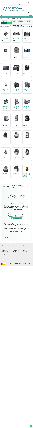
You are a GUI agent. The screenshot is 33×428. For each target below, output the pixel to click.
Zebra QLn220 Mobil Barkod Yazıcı (26, 143)
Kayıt (22, 2)
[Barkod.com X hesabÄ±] (16, 262)
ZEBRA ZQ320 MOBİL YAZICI (16, 177)
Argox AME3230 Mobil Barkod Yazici (5, 41)
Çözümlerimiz (14, 254)
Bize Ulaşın (3, 256)
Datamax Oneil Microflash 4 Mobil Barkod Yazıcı (5, 58)
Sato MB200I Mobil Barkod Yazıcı (26, 41)
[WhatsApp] (31, 426)
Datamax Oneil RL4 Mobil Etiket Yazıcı (16, 58)
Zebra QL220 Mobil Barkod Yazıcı (5, 160)
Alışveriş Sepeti (25, 254)
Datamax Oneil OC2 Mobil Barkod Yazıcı (16, 76)
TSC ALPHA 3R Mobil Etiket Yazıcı (5, 92)
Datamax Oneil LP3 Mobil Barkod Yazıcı (26, 76)
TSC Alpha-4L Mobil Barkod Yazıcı (16, 92)
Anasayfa (3, 16)
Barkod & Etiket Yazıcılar (7, 18)
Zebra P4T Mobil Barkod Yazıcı (15, 160)
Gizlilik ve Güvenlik (4, 252)
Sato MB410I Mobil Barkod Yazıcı (16, 41)
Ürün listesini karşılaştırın (16, 252)
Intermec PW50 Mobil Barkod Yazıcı (26, 109)
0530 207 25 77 (4, 25)
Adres (24, 252)
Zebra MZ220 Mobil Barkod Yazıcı (26, 160)
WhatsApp (9, 25)
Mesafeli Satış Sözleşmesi (5, 254)
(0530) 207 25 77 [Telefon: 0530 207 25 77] (28, 12)
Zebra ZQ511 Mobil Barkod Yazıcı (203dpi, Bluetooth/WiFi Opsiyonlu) (26, 177)
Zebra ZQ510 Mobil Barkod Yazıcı (26, 126)
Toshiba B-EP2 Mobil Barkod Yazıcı (5, 109)
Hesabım (24, 250)
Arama (13, 250)
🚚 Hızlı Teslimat (13, 21)
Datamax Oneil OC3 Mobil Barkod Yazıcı (5, 76)
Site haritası (3, 250)
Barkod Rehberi (15, 16)
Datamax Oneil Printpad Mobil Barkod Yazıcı (27, 58)
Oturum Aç (25, 2)
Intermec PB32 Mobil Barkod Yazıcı (16, 109)
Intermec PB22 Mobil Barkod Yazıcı (16, 126)
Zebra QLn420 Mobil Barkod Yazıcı (5, 143)
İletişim (27, 16)
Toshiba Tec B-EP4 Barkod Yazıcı (26, 92)
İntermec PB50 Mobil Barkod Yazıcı (5, 126)
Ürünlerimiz (9, 16)
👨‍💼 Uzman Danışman (5, 23)
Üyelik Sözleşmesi (4, 251)
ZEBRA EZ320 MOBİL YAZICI (5, 177)
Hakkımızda (22, 16)
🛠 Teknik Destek (21, 21)
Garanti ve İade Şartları (5, 255)
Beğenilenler (24, 255)
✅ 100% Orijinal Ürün (6, 21)
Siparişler (24, 251)
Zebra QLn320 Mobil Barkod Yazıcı (16, 143)
